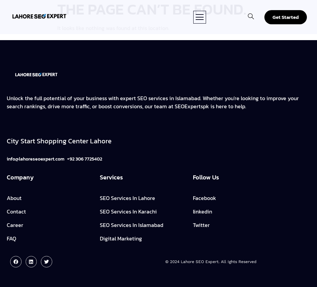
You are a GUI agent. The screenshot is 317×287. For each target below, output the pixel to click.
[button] (199, 17)
